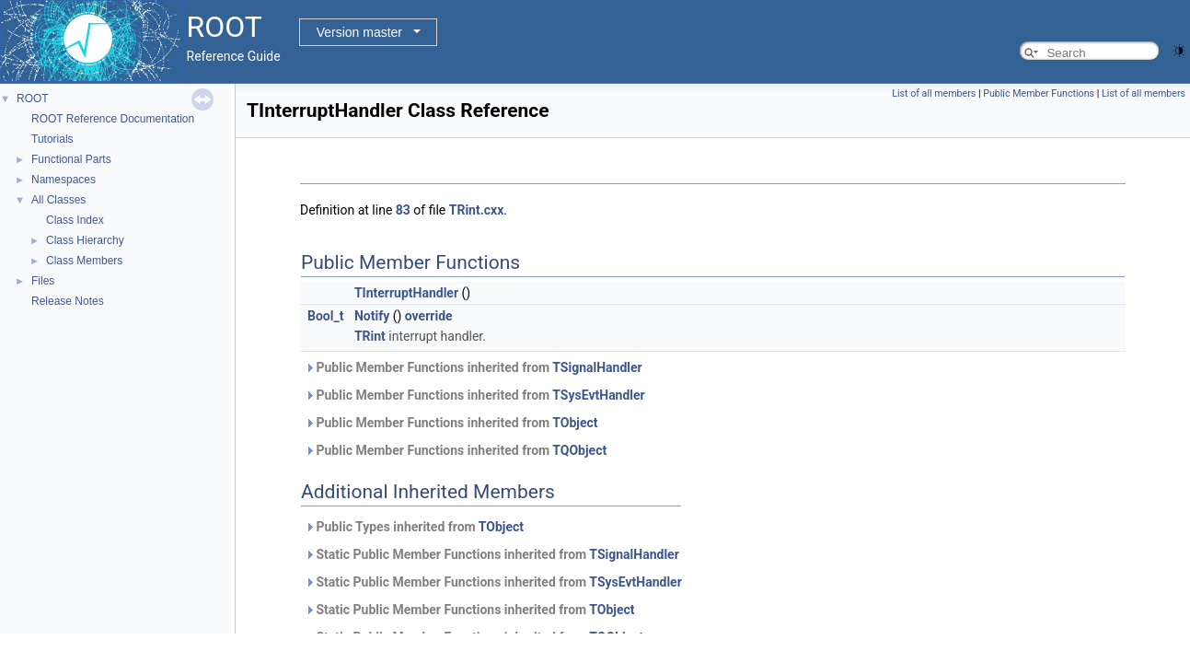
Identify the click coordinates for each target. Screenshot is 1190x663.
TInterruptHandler (406, 292)
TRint (370, 336)
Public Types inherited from (414, 526)
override (429, 315)
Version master (359, 32)
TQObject (579, 450)
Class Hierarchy (85, 240)
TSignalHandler (596, 367)
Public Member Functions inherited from (473, 367)
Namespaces (63, 179)
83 (403, 210)
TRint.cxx (476, 210)
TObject (574, 422)
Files (42, 280)
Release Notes (67, 301)
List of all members (934, 93)
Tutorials (52, 139)
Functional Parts (71, 159)
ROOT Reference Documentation (112, 118)
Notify (371, 315)
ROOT (33, 98)
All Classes (58, 199)
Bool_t (325, 315)
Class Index (75, 220)
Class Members (84, 260)
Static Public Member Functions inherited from (492, 554)
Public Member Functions (1038, 93)
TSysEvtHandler (598, 395)
